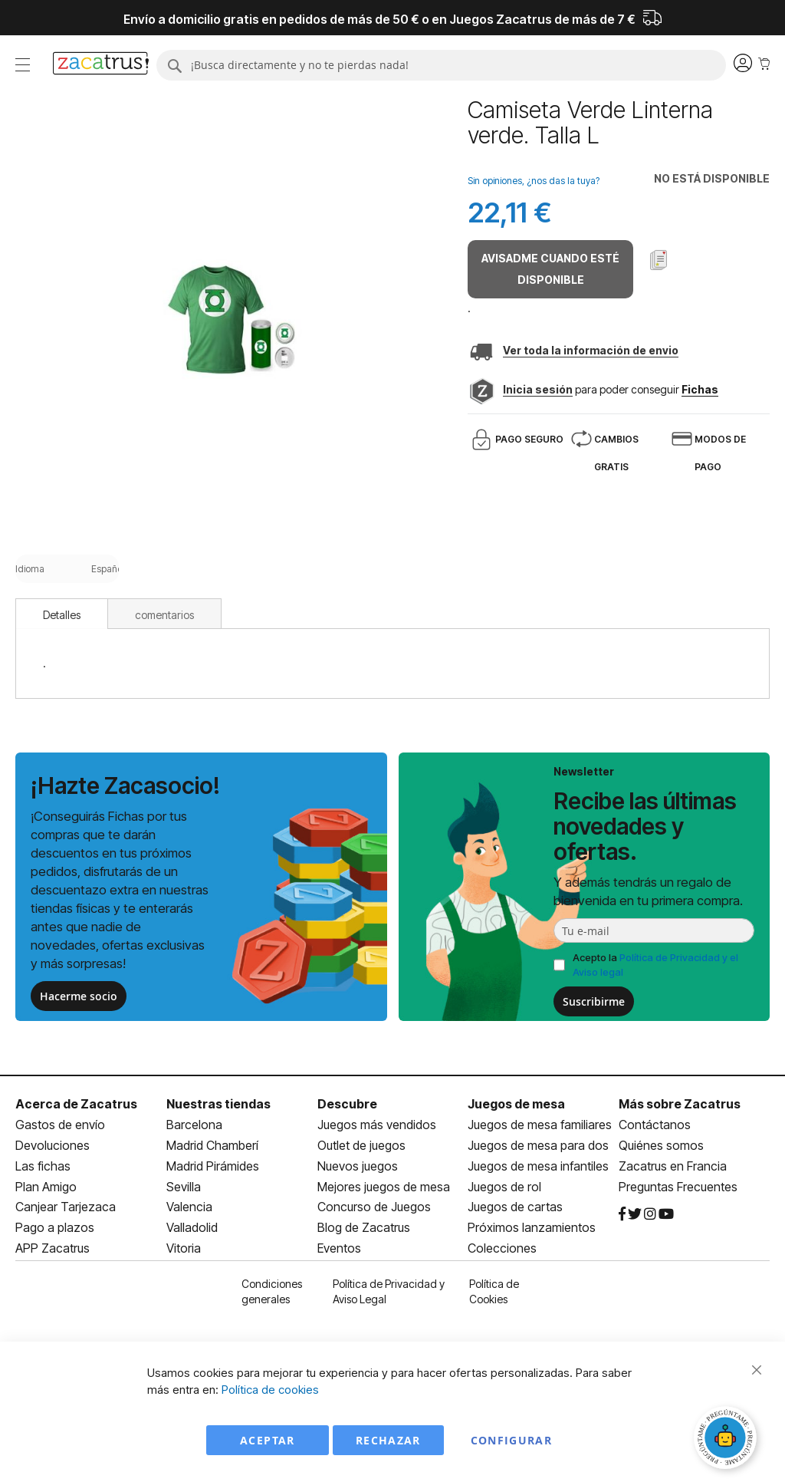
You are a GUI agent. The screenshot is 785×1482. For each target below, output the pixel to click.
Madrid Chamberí (212, 1145)
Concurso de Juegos (374, 1206)
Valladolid (192, 1227)
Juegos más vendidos (376, 1124)
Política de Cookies (494, 1291)
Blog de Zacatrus (363, 1227)
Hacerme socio (78, 996)
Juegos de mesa (516, 1104)
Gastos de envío (60, 1124)
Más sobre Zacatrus (680, 1104)
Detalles (61, 614)
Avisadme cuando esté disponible (550, 269)
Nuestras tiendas (218, 1104)
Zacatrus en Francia (673, 1166)
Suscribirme (594, 1001)
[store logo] (101, 65)
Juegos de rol (504, 1186)
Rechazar (388, 1440)
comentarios (164, 614)
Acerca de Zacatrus (76, 1104)
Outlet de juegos (361, 1145)
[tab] (61, 613)
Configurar (512, 1440)
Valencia (189, 1206)
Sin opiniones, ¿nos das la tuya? (533, 180)
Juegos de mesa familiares (540, 1124)
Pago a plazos (54, 1227)
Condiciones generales (271, 1291)
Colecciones (502, 1248)
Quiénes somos (661, 1145)
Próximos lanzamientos (532, 1227)
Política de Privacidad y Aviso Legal (389, 1291)
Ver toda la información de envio (590, 350)
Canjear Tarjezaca (65, 1206)
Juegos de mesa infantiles (538, 1166)
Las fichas (43, 1166)
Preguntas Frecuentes (678, 1186)
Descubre (347, 1104)
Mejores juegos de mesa (383, 1186)
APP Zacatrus (52, 1248)
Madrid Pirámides (212, 1166)
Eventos (339, 1248)
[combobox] (441, 65)
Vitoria (183, 1248)
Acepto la (655, 964)
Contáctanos (655, 1124)
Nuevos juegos (357, 1166)
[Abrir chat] (727, 1440)
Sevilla (183, 1186)
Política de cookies (270, 1389)
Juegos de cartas (515, 1206)
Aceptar (267, 1440)
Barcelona (194, 1124)
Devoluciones (52, 1145)
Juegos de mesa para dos (538, 1145)
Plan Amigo (46, 1186)
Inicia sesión (538, 389)
